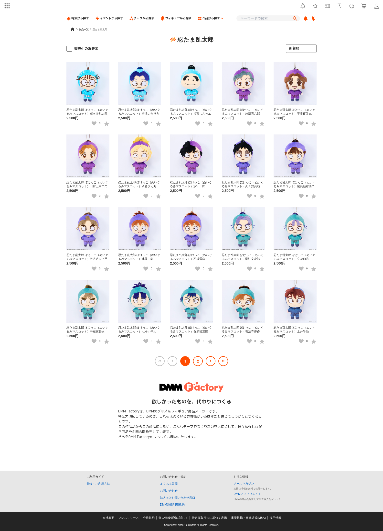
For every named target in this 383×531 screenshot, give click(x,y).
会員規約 (149, 518)
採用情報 (275, 518)
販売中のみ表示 (86, 48)
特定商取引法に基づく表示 (209, 518)
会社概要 (108, 518)
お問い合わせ (169, 490)
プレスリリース (128, 518)
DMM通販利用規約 (172, 504)
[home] (72, 29)
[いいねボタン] (94, 123)
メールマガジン (244, 483)
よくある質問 (169, 484)
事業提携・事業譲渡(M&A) (248, 518)
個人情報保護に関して (173, 518)
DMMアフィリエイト (247, 494)
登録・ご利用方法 (98, 484)
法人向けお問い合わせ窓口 (177, 497)
